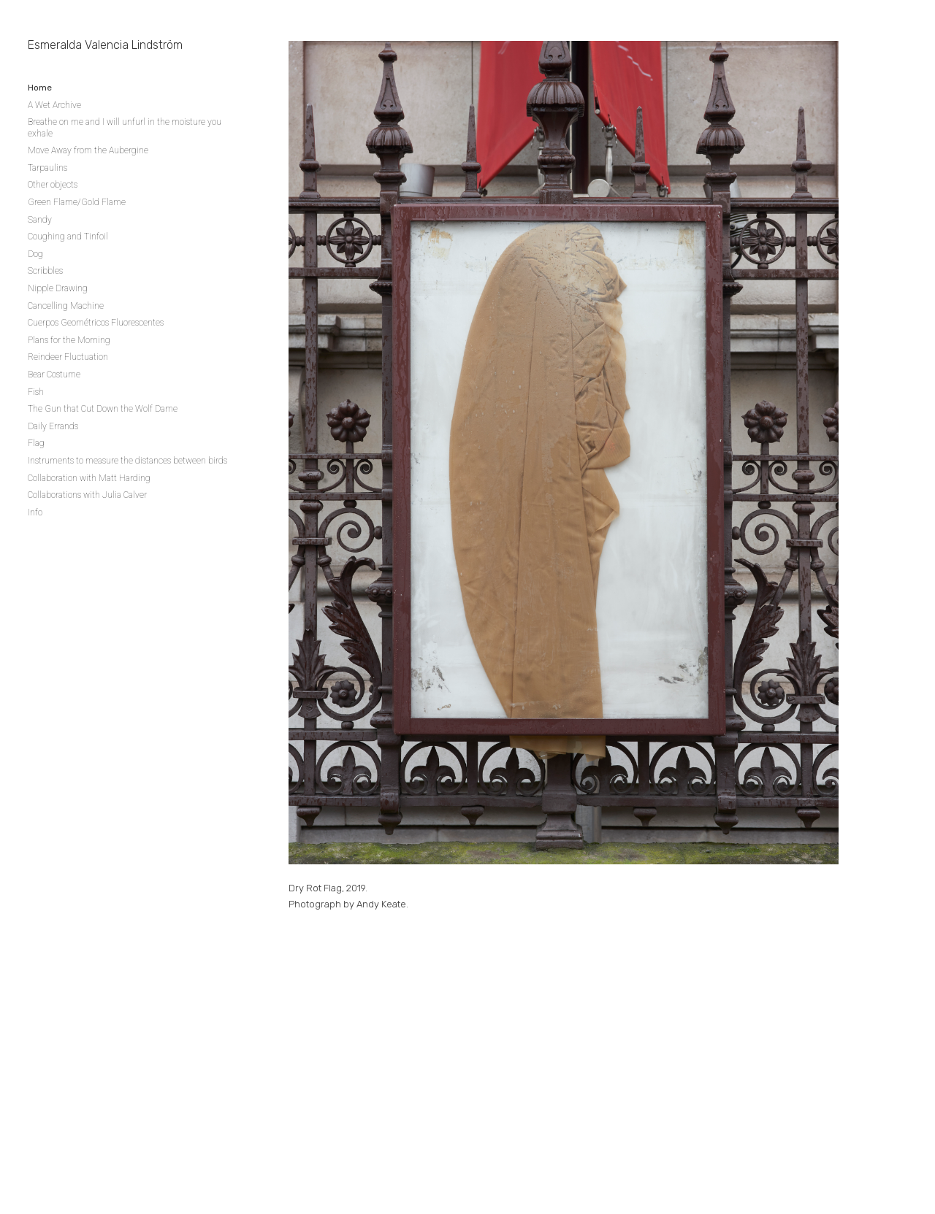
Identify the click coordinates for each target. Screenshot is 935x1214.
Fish (36, 392)
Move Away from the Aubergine (88, 150)
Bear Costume (54, 374)
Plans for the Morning (69, 340)
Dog (35, 254)
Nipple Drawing (58, 288)
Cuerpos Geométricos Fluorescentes (96, 323)
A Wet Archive (54, 105)
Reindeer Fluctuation (68, 357)
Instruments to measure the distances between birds (127, 461)
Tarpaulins (47, 168)
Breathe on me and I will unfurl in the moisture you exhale (124, 128)
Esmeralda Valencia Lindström (105, 45)
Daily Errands (53, 426)
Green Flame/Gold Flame (77, 202)
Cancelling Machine (66, 306)
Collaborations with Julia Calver (87, 495)
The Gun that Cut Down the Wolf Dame (103, 409)
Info (35, 512)
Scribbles (45, 271)
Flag (36, 443)
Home (40, 87)
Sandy (40, 220)
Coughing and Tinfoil (68, 236)
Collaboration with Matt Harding (89, 478)
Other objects (52, 185)
